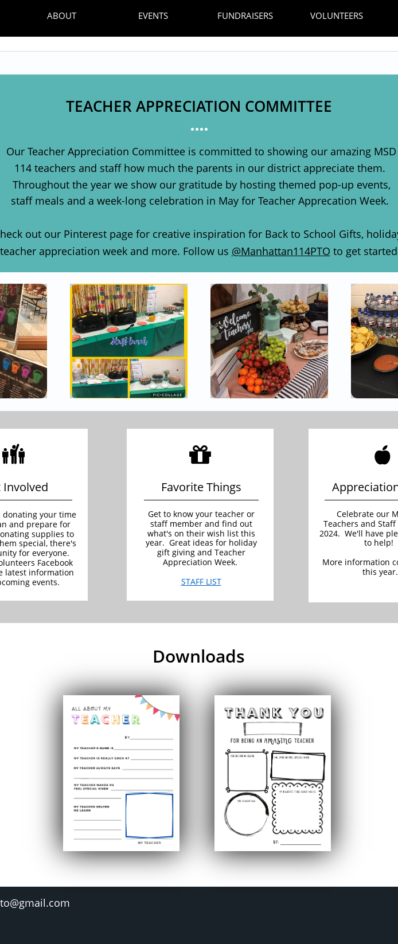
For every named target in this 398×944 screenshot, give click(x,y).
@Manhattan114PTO (281, 251)
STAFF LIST (201, 581)
